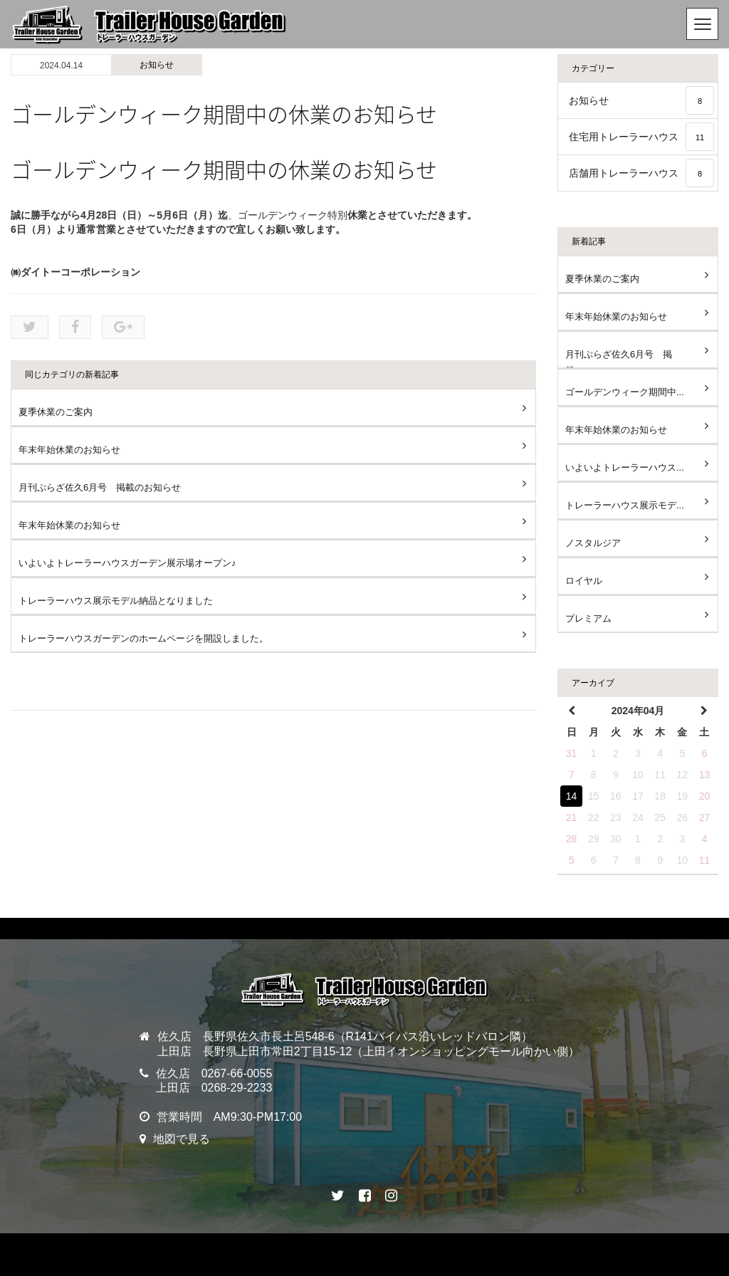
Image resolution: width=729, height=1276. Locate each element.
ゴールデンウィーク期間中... (624, 392)
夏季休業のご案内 (56, 412)
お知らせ (157, 65)
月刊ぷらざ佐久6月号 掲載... (618, 358)
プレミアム (588, 618)
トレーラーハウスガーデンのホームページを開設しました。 (143, 638)
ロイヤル (583, 580)
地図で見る (181, 1139)
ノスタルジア (593, 543)
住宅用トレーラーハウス (641, 136)
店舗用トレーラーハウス (641, 173)
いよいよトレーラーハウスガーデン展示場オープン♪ (127, 563)
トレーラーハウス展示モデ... (624, 505)
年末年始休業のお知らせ (69, 449)
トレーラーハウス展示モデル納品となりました (116, 600)
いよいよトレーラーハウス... (624, 467)
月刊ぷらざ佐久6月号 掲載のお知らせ (100, 487)
